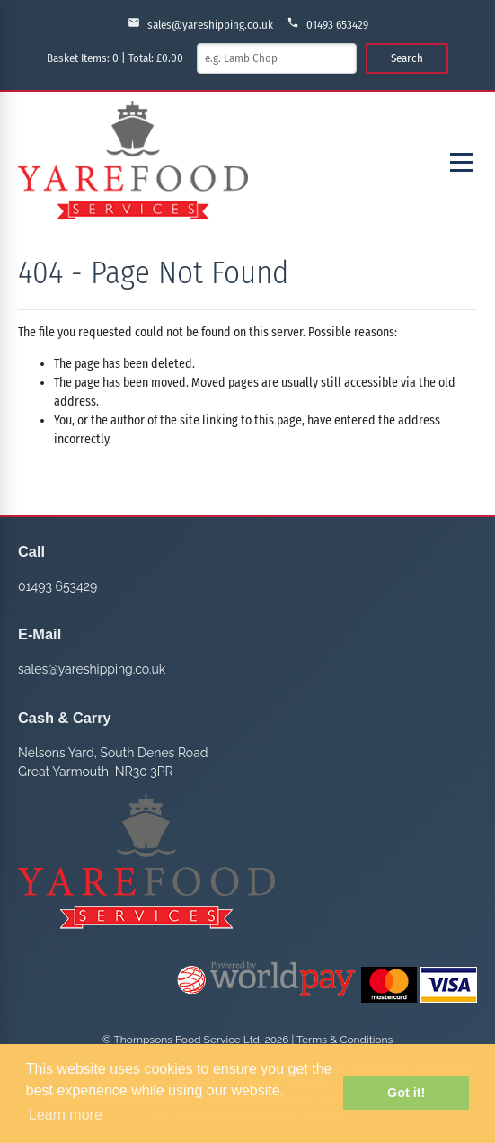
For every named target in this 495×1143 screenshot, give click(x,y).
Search (407, 58)
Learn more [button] (65, 1114)
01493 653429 (327, 23)
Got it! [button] (406, 1092)
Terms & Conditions (344, 1039)
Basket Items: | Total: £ (115, 58)
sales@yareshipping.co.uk (200, 23)
